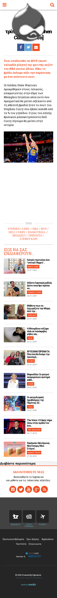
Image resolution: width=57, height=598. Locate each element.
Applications (48, 539)
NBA (35, 228)
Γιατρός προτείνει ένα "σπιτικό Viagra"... (38, 261)
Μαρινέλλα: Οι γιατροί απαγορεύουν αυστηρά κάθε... (38, 377)
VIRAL (30, 338)
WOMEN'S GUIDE (34, 292)
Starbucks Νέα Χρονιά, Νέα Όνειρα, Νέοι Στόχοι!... (38, 446)
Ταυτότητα (21, 544)
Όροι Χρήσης (32, 539)
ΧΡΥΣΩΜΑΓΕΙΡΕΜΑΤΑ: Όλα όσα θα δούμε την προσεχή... (38, 354)
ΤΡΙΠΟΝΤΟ (35, 235)
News (29, 516)
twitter (20, 489)
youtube (28, 489)
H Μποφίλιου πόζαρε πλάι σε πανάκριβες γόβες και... (38, 331)
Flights (42, 516)
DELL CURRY (17, 232)
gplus (36, 489)
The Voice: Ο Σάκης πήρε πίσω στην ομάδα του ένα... (39, 423)
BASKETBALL (37, 232)
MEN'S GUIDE (33, 266)
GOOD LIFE (32, 315)
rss (44, 489)
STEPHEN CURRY (19, 228)
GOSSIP (30, 384)
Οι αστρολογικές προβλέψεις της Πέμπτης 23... (35, 400)
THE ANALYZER (34, 430)
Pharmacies (15, 516)
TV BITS (31, 361)
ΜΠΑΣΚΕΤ (19, 235)
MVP (44, 228)
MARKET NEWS (34, 452)
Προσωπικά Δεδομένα (13, 539)
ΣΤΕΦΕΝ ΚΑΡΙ (28, 238)
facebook (12, 489)
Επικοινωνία (35, 544)
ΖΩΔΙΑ (30, 407)
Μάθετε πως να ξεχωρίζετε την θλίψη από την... (38, 308)
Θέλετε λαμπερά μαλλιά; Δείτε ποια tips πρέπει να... (39, 285)
